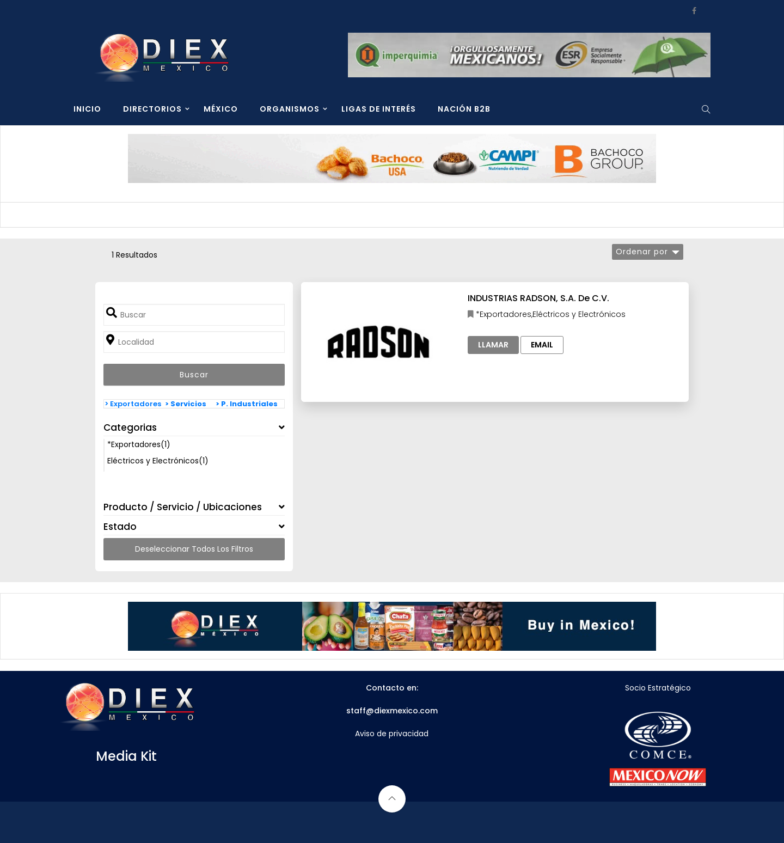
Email (542, 344)
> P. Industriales (247, 404)
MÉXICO (221, 108)
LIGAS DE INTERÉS (378, 108)
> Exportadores (133, 404)
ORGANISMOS (290, 108)
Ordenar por (642, 251)
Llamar (493, 344)
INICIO (87, 108)
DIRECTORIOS (152, 108)
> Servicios (185, 404)
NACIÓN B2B (464, 108)
